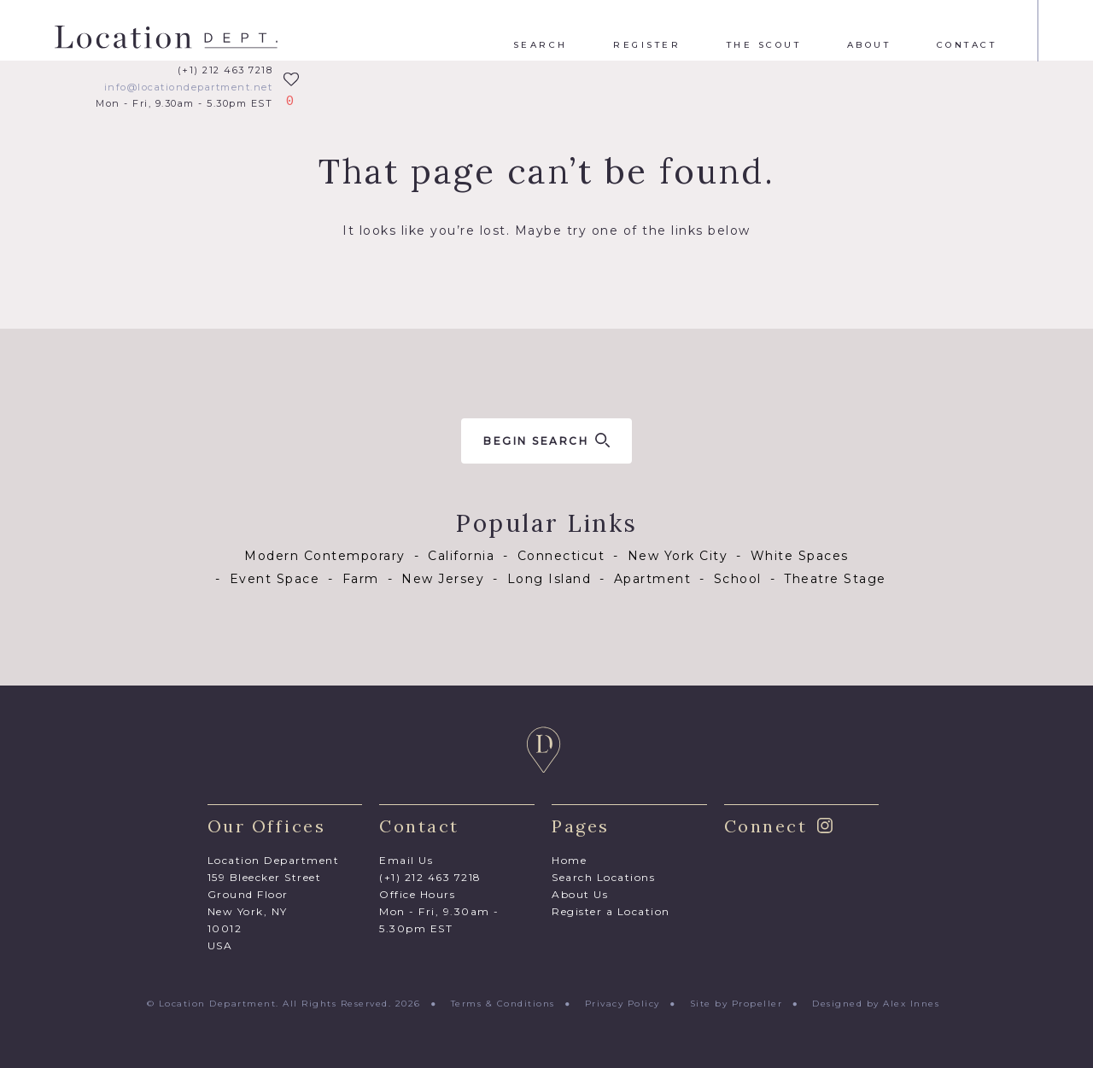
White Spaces (800, 556)
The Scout (764, 45)
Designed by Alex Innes (875, 1003)
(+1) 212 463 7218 (225, 70)
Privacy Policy (622, 1003)
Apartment (653, 579)
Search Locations (603, 877)
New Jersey (442, 579)
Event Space (275, 579)
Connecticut (561, 556)
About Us (580, 894)
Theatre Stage (835, 579)
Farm (360, 579)
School (738, 579)
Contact (967, 45)
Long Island (549, 579)
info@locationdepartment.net (188, 87)
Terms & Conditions (503, 1003)
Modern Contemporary (325, 556)
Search (540, 45)
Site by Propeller (736, 1003)
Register (647, 45)
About (869, 45)
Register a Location (611, 911)
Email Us (406, 860)
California (461, 556)
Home (569, 860)
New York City (678, 556)
